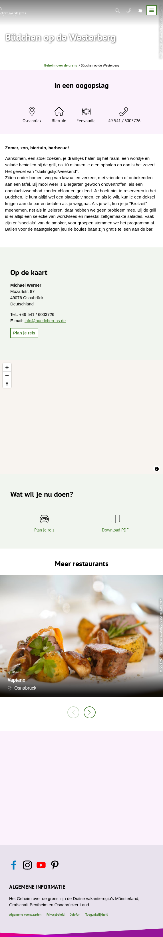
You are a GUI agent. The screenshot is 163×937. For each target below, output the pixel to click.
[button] (24, 333)
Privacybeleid (56, 915)
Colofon (75, 915)
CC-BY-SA (160, 663)
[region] (81, 417)
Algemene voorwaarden (25, 915)
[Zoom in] (7, 367)
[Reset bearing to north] (7, 384)
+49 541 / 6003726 (123, 120)
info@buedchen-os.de (45, 320)
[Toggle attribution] (156, 469)
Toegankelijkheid (96, 915)
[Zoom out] (7, 375)
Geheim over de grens (60, 65)
